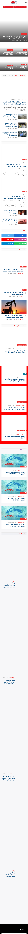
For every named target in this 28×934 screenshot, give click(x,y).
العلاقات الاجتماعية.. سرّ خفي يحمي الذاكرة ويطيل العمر (21, 53)
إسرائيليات (4, 75)
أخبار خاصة (22, 929)
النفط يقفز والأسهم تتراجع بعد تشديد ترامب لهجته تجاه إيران (8, 53)
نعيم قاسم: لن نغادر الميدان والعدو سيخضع (8, 68)
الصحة (25, 373)
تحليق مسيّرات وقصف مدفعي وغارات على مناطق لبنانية (10, 115)
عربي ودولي (10, 75)
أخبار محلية (22, 76)
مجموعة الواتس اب (8, 7)
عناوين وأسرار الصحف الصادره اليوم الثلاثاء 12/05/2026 (15, 473)
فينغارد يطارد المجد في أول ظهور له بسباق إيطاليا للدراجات (9, 875)
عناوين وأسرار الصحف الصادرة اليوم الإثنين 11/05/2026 (15, 525)
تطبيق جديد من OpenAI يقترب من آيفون (14, 437)
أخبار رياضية (22, 534)
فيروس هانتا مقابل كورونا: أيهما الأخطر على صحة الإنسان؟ (15, 380)
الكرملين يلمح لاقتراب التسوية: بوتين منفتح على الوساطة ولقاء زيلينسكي (14, 37)
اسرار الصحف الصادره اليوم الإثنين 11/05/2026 (16, 499)
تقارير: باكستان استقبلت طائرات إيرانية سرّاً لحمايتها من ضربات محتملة (21, 68)
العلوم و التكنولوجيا (19, 326)
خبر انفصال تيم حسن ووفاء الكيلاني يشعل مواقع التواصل (10, 211)
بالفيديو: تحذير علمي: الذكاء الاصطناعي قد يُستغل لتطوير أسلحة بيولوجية (14, 409)
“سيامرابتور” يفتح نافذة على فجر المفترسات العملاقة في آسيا (9, 220)
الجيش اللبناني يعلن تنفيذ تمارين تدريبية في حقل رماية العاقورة (14, 103)
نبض (25, 7)
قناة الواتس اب (18, 7)
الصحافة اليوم (21, 450)
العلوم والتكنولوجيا (22, 345)
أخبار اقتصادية (23, 313)
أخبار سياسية (23, 266)
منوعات (23, 143)
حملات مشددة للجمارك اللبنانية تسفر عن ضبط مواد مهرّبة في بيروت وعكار (9, 124)
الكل (16, 75)
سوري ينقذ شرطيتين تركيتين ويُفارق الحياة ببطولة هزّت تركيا (15, 197)
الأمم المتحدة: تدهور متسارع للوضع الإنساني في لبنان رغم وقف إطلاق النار (9, 133)
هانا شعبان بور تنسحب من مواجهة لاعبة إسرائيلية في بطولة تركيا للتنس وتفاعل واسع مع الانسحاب (9, 588)
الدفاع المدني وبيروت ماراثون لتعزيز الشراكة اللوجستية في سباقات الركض (8, 778)
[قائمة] (26, 2)
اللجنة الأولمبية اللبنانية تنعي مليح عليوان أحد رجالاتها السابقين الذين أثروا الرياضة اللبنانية (9, 683)
